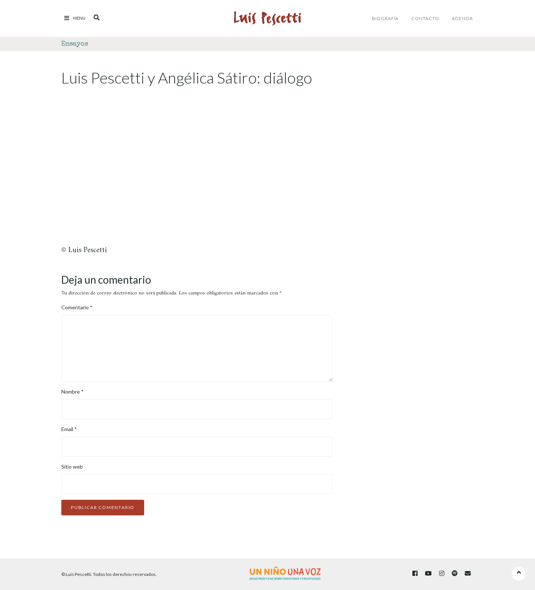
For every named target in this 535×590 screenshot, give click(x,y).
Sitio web (72, 466)
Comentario (77, 307)
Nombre (72, 391)
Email (69, 429)
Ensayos (74, 44)
